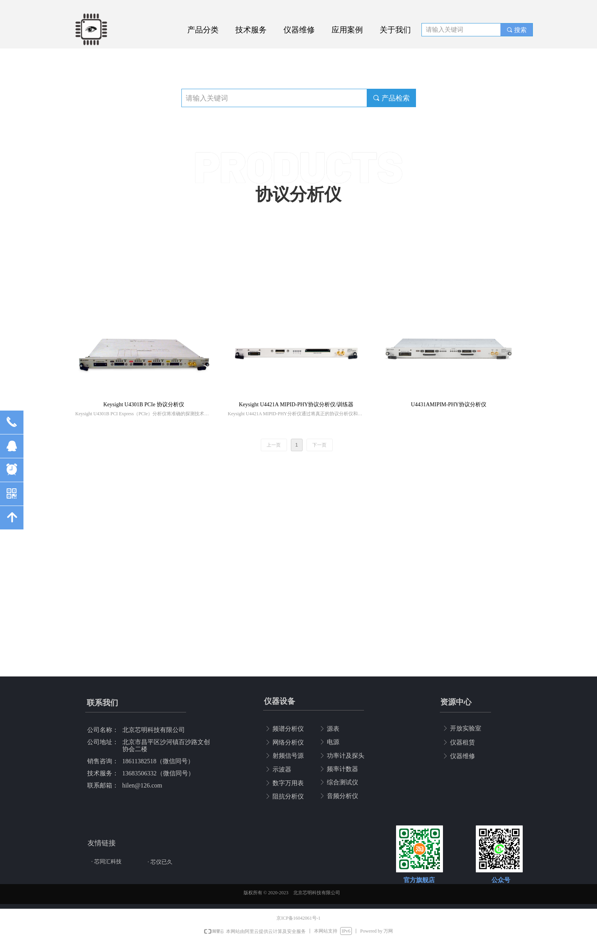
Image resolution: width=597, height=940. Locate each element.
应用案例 (347, 29)
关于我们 (395, 29)
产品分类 (203, 29)
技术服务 (251, 29)
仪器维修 (299, 29)
